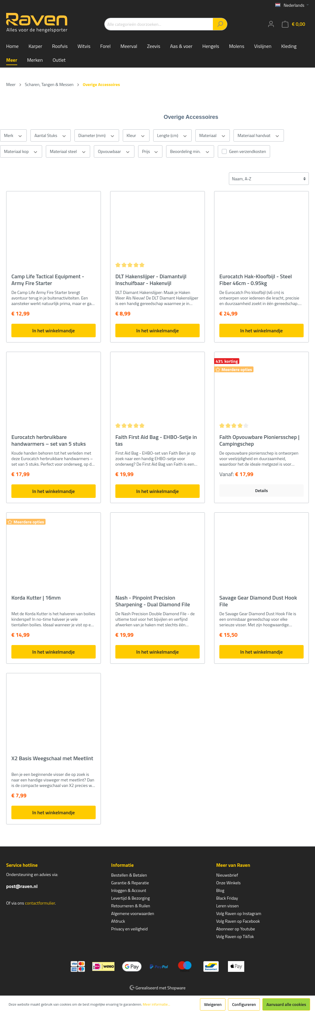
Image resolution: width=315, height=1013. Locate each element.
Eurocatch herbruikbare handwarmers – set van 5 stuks (48, 440)
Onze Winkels (228, 882)
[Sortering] (269, 178)
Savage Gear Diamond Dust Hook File (258, 601)
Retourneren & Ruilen (130, 905)
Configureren (244, 1004)
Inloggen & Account (128, 890)
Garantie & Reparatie (130, 882)
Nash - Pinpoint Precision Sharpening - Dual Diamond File (152, 601)
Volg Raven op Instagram (238, 913)
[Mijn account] (271, 24)
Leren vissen (227, 905)
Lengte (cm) (172, 135)
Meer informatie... (156, 1004)
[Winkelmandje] (293, 24)
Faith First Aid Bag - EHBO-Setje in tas (156, 440)
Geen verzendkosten (247, 151)
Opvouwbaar (114, 151)
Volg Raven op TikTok (235, 936)
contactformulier (40, 903)
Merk (13, 135)
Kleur (136, 135)
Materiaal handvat (258, 135)
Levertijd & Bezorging (130, 898)
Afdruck (118, 921)
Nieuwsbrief (227, 875)
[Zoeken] (220, 24)
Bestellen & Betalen (129, 875)
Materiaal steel (68, 151)
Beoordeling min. (190, 151)
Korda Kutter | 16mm (36, 598)
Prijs (150, 151)
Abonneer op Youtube (235, 928)
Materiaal (212, 135)
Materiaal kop (21, 151)
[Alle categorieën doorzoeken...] (158, 24)
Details (261, 490)
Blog (220, 890)
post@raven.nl (22, 886)
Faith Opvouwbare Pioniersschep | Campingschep (259, 440)
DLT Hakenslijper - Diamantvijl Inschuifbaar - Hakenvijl (150, 280)
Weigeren (212, 1004)
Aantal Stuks (50, 135)
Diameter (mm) (96, 135)
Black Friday (227, 898)
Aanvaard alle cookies (286, 1004)
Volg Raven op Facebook (238, 921)
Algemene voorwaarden (132, 913)
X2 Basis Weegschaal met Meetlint (52, 758)
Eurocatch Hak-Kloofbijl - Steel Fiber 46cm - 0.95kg (255, 280)
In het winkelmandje (53, 330)
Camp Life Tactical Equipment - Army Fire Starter (47, 280)
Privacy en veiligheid (129, 928)
